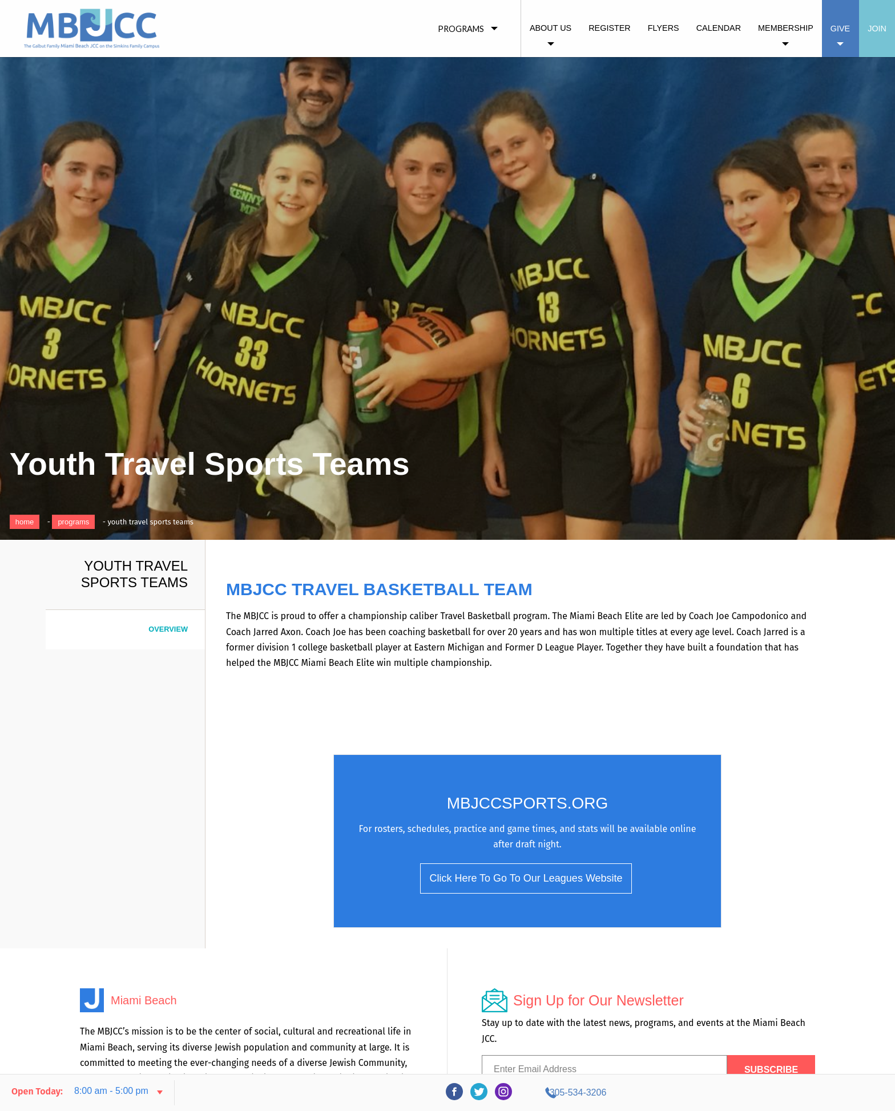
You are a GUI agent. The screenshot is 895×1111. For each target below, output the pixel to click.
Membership (785, 28)
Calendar (718, 28)
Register (609, 28)
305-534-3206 (781, 1092)
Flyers (663, 28)
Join (877, 28)
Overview (168, 629)
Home (24, 522)
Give (840, 28)
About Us (550, 28)
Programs (73, 522)
